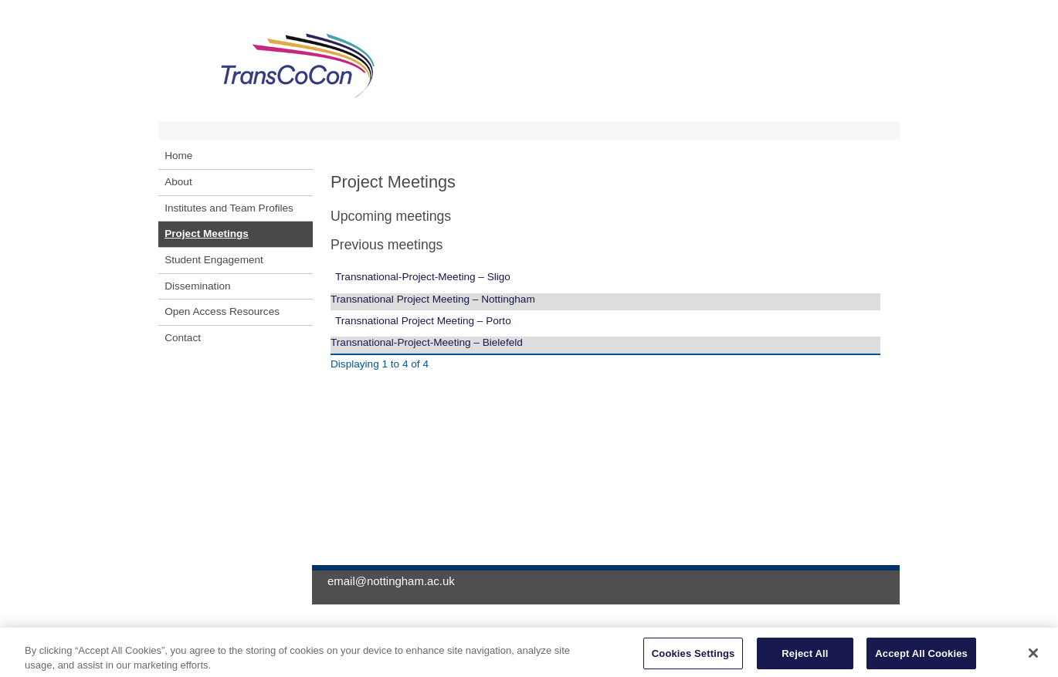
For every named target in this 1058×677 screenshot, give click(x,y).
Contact (182, 338)
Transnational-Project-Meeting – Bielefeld (427, 342)
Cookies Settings (693, 657)
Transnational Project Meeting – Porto (423, 321)
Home (178, 155)
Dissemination (197, 286)
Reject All (805, 657)
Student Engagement (213, 260)
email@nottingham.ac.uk (391, 580)
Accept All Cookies (921, 657)
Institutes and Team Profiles (228, 208)
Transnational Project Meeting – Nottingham (433, 299)
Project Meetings (206, 233)
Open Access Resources (222, 311)
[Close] (1033, 657)
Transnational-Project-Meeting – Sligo (422, 277)
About (178, 182)
